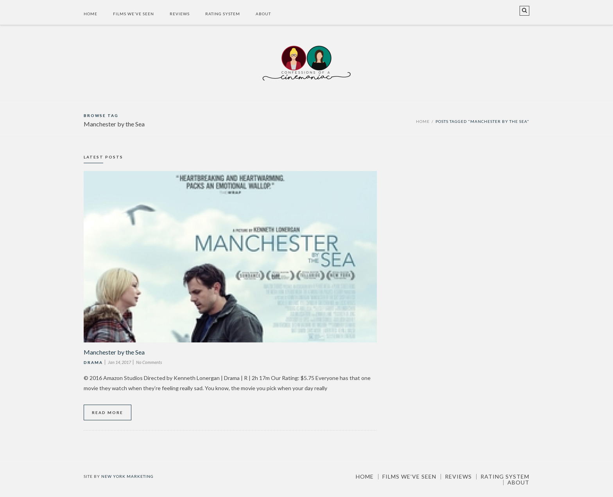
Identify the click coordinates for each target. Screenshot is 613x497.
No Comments (149, 362)
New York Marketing (127, 476)
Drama (93, 362)
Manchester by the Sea (114, 352)
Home (90, 13)
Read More (107, 412)
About (263, 13)
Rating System (222, 13)
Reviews (180, 13)
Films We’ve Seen (133, 13)
